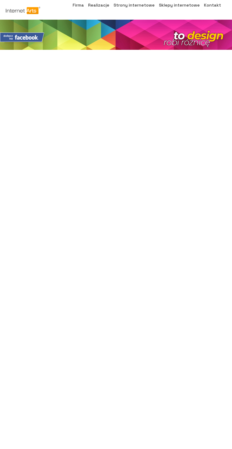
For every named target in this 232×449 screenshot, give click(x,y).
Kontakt (212, 10)
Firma (78, 10)
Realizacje (98, 10)
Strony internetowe (134, 10)
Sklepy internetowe (179, 10)
